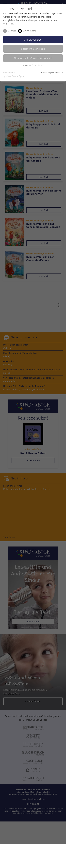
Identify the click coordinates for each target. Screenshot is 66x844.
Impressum (44, 72)
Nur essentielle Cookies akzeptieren (33, 58)
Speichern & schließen (33, 48)
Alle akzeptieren (33, 39)
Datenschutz (57, 72)
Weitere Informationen (33, 65)
